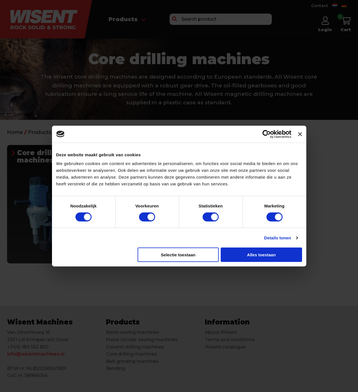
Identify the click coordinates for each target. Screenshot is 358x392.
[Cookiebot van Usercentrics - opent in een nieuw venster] (266, 134)
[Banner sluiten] (300, 134)
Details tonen (277, 237)
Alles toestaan (261, 254)
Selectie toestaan (178, 254)
